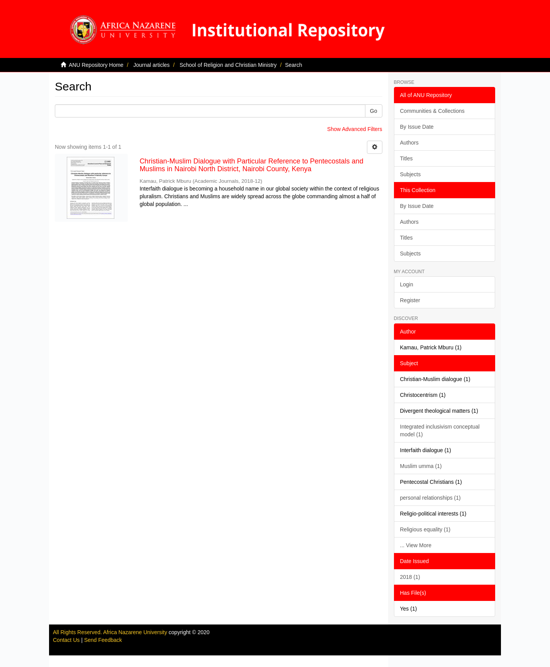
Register (410, 300)
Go (373, 111)
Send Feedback (103, 640)
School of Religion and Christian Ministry (228, 65)
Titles (406, 158)
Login (406, 284)
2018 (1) (410, 577)
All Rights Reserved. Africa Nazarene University (111, 632)
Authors (409, 143)
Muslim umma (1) (421, 466)
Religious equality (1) (425, 529)
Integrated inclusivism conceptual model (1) (440, 430)
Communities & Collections (432, 111)
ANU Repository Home (96, 65)
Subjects (410, 174)
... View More (415, 545)
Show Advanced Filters (354, 129)
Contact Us (66, 640)
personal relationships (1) (430, 498)
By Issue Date (417, 127)
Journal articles (151, 65)
